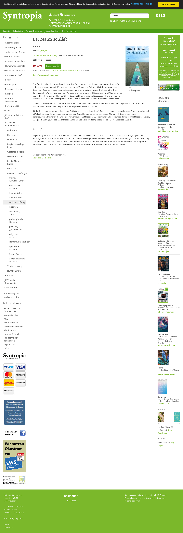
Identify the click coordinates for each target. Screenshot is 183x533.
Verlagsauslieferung (13, 326)
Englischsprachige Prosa (15, 145)
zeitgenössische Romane (17, 260)
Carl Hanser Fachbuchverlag (45, 55)
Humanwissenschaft (15, 65)
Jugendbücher (16, 193)
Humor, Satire (14, 270)
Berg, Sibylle (41, 50)
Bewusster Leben (13, 89)
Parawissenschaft (13, 75)
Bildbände (12, 130)
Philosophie (10, 84)
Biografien (12, 134)
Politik (8, 79)
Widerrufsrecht (11, 322)
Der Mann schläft (69, 31)
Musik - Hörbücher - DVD (14, 116)
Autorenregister (12, 293)
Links (6, 348)
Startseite (6, 31)
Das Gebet (71, 501)
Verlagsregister (11, 297)
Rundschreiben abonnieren (11, 339)
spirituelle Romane (14, 248)
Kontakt (7, 524)
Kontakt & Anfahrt (12, 333)
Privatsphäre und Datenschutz (12, 310)
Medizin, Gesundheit (15, 61)
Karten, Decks (12, 105)
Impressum (9, 344)
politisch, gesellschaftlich (16, 228)
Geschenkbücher (15, 156)
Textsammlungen (15, 266)
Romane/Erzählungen (34, 31)
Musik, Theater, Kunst (14, 162)
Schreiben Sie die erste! (43, 157)
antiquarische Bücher (15, 52)
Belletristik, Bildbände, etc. (12, 124)
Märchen (13, 206)
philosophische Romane (16, 220)
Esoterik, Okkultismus (11, 100)
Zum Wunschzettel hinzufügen (46, 75)
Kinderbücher (15, 197)
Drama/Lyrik (13, 139)
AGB (6, 318)
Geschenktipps (12, 42)
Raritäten (11, 168)
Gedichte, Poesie (15, 151)
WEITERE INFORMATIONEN (17, 7)
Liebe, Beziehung (52, 31)
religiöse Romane (13, 236)
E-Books (9, 275)
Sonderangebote (13, 47)
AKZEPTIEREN (168, 4)
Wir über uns (10, 330)
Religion (9, 93)
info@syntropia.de (61, 25)
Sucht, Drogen (16, 254)
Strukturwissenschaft (15, 70)
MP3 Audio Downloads (10, 281)
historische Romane (14, 187)
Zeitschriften (11, 287)
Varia (7, 110)
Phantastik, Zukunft (14, 213)
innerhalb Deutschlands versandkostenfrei (64, 70)
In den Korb (52, 66)
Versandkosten (11, 315)
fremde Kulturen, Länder (17, 179)
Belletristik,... (18, 31)
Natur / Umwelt (12, 56)
